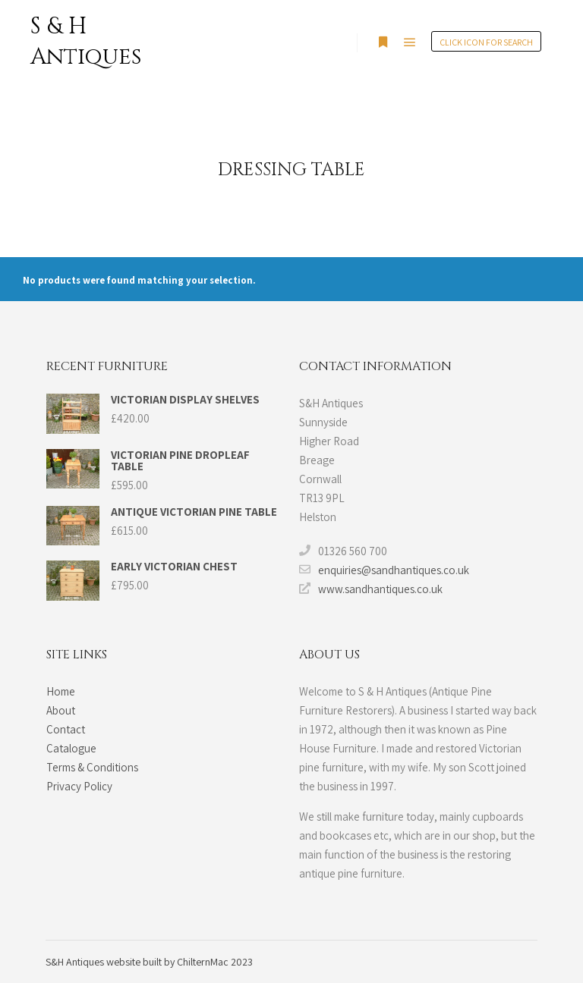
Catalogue (71, 748)
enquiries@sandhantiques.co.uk (384, 570)
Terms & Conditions (92, 767)
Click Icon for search (486, 42)
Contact (65, 729)
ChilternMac (204, 962)
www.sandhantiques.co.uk (371, 588)
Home (60, 691)
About (60, 710)
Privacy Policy (79, 786)
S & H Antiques (85, 41)
